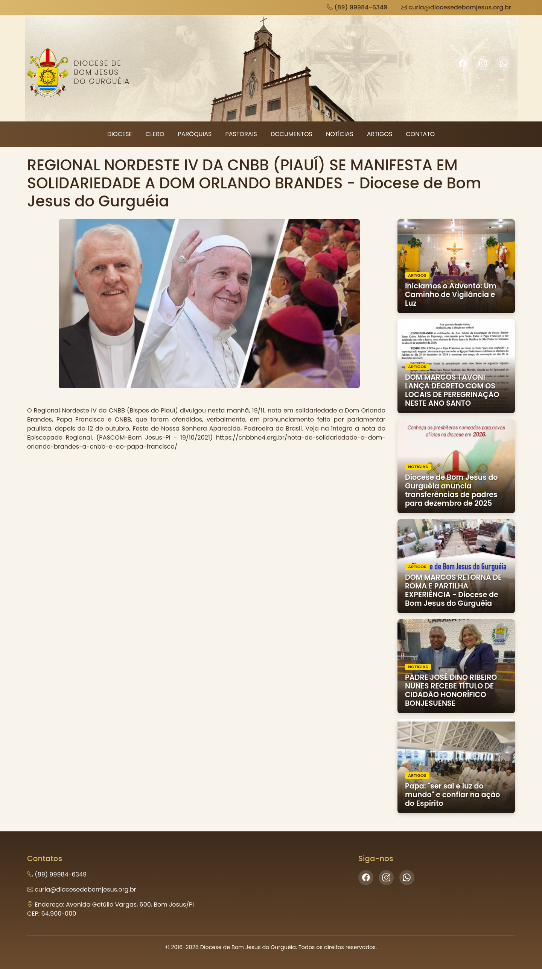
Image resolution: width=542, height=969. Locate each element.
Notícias (339, 134)
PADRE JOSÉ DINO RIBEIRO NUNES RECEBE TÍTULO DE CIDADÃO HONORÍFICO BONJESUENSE (451, 690)
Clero (155, 134)
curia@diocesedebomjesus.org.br (456, 7)
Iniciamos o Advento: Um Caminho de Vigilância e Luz (450, 294)
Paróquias (195, 134)
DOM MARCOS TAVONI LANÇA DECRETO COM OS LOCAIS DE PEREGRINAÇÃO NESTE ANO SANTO (452, 390)
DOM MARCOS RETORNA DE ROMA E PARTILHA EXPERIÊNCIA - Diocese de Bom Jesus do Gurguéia (453, 590)
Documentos (291, 134)
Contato (420, 134)
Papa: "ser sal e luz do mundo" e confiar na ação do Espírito (452, 794)
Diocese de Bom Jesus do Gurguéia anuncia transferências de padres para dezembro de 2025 (451, 490)
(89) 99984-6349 (357, 7)
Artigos (380, 134)
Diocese (119, 134)
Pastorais (241, 134)
